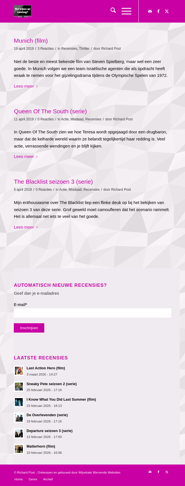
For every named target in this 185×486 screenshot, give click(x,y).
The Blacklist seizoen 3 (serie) (53, 181)
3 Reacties (46, 49)
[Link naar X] (167, 11)
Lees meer (26, 86)
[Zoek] (110, 11)
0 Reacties (46, 119)
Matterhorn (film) (41, 446)
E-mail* (92, 310)
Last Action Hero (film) (46, 368)
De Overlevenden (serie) (47, 415)
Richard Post (111, 49)
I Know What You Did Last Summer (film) (61, 399)
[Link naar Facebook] (158, 11)
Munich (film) (31, 40)
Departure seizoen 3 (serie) (49, 431)
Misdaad (77, 119)
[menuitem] (110, 11)
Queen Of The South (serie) (50, 111)
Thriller (84, 49)
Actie (65, 119)
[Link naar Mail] (150, 11)
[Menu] (123, 11)
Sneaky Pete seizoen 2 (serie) (52, 384)
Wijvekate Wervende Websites (99, 472)
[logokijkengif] (77, 11)
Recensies (69, 49)
